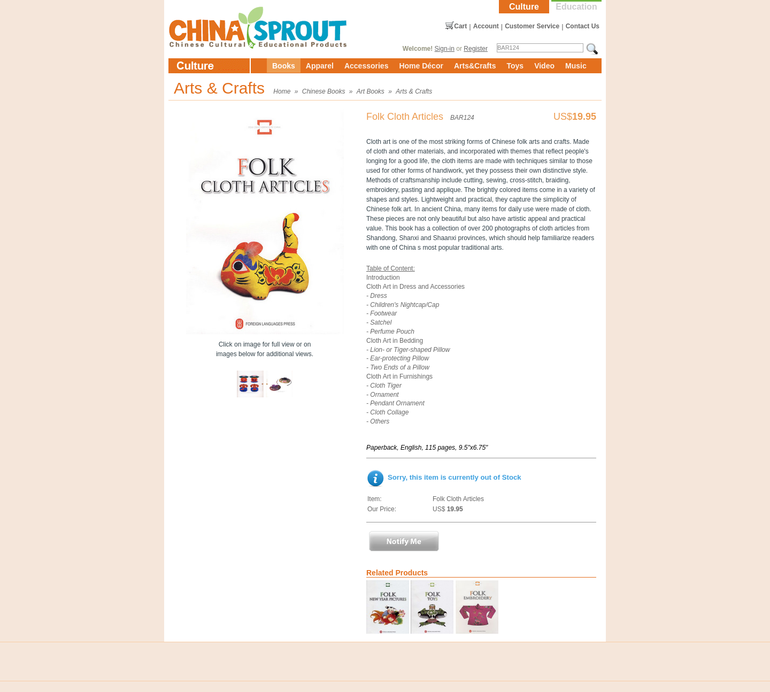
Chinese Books (323, 91)
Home (281, 91)
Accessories (366, 65)
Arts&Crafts (475, 65)
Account (486, 26)
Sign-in (445, 48)
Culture (524, 6)
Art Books (370, 91)
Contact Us (582, 26)
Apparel (320, 65)
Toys (514, 65)
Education (576, 6)
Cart (460, 26)
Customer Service (532, 26)
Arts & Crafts (414, 91)
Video (544, 65)
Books (283, 65)
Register (476, 48)
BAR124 (462, 117)
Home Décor (421, 65)
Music (576, 65)
